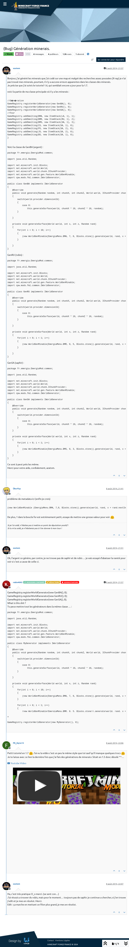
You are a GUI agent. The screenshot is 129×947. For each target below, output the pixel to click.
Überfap (17, 488)
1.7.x (19, 53)
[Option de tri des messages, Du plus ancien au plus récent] (92, 59)
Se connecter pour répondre (111, 59)
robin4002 (18, 582)
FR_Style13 (18, 743)
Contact (50, 940)
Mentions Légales (62, 940)
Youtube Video (16, 763)
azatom (16, 68)
